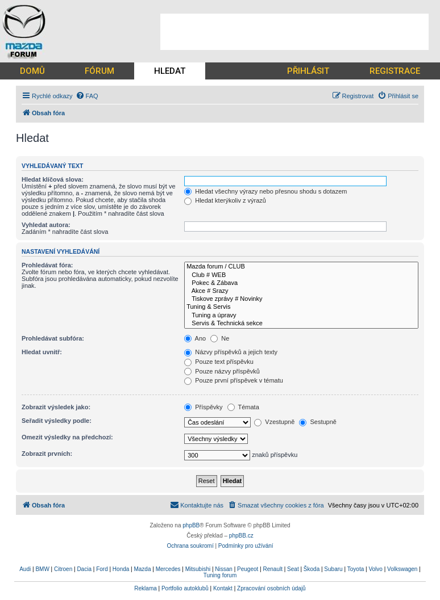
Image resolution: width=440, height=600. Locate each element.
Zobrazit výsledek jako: (56, 407)
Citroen (63, 569)
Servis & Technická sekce (301, 324)
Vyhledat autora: (46, 224)
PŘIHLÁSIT (308, 71)
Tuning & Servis (301, 307)
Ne (219, 338)
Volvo (375, 569)
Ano (195, 338)
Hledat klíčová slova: (53, 179)
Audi (25, 569)
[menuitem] (87, 96)
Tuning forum (220, 575)
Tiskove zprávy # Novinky (301, 299)
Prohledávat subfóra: (53, 338)
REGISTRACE (395, 71)
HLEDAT (169, 71)
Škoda (311, 569)
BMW (42, 569)
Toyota (355, 569)
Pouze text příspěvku (219, 361)
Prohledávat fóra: (47, 265)
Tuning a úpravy (301, 316)
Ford (102, 569)
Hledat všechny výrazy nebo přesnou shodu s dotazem (265, 191)
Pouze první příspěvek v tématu (233, 380)
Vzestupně (274, 421)
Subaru (333, 569)
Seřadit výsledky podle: (57, 420)
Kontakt (223, 588)
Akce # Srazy (301, 291)
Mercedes (168, 569)
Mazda (142, 569)
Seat (293, 569)
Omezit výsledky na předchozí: (67, 437)
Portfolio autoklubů (185, 588)
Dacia (84, 569)
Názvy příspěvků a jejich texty (230, 352)
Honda (121, 569)
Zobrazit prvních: (47, 453)
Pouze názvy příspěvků (222, 371)
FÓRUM (99, 71)
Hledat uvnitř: (42, 352)
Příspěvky (203, 407)
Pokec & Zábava (301, 283)
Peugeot (247, 569)
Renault (272, 569)
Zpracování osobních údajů (271, 588)
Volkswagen (402, 569)
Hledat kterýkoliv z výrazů (225, 200)
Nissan (224, 569)
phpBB (191, 525)
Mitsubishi (197, 569)
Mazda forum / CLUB (301, 267)
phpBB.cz (241, 535)
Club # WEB (301, 275)
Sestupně (318, 421)
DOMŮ (32, 71)
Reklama (145, 588)
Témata (243, 407)
